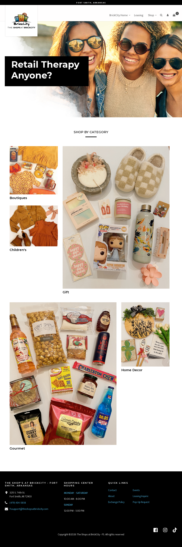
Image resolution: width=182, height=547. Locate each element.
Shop (151, 15)
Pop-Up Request (141, 502)
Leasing (138, 15)
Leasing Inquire (141, 496)
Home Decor (131, 370)
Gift (66, 292)
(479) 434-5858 (18, 503)
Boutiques (18, 198)
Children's (18, 250)
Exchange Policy (116, 502)
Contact (112, 490)
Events (136, 490)
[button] (167, 15)
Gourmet (17, 448)
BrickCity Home (118, 15)
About (111, 496)
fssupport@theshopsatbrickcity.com (29, 509)
